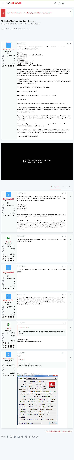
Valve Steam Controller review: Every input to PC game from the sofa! (29, 13)
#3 (65, 236)
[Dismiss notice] (70, 11)
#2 (65, 193)
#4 (65, 266)
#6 (65, 323)
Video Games (35, 24)
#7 (65, 353)
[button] (3, 3)
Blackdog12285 (7, 24)
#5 (65, 295)
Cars (28, 24)
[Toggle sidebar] (67, 3)
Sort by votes (67, 187)
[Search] (71, 3)
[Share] (68, 44)
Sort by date (55, 187)
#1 (71, 43)
